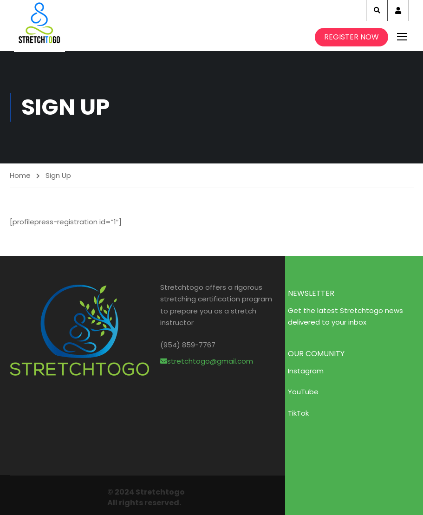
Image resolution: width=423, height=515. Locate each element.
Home (20, 175)
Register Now (351, 37)
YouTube (303, 392)
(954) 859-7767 (187, 345)
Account (398, 10)
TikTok (298, 413)
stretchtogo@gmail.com (206, 361)
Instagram (306, 371)
